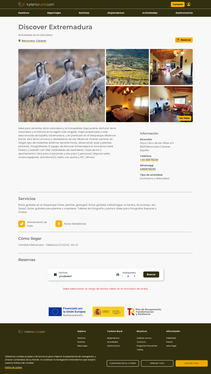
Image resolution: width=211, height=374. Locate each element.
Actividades (149, 12)
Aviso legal (171, 345)
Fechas (63, 272)
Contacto (178, 4)
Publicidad (171, 338)
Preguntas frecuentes (147, 345)
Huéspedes (129, 272)
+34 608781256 (149, 159)
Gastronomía (184, 12)
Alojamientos (115, 12)
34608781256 (148, 169)
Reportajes (54, 12)
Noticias (84, 12)
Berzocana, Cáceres (32, 40)
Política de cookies (13, 367)
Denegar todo (157, 363)
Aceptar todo (192, 363)
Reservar (184, 40)
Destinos (23, 12)
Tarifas (140, 349)
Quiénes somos (144, 338)
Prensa (169, 342)
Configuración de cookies (123, 363)
